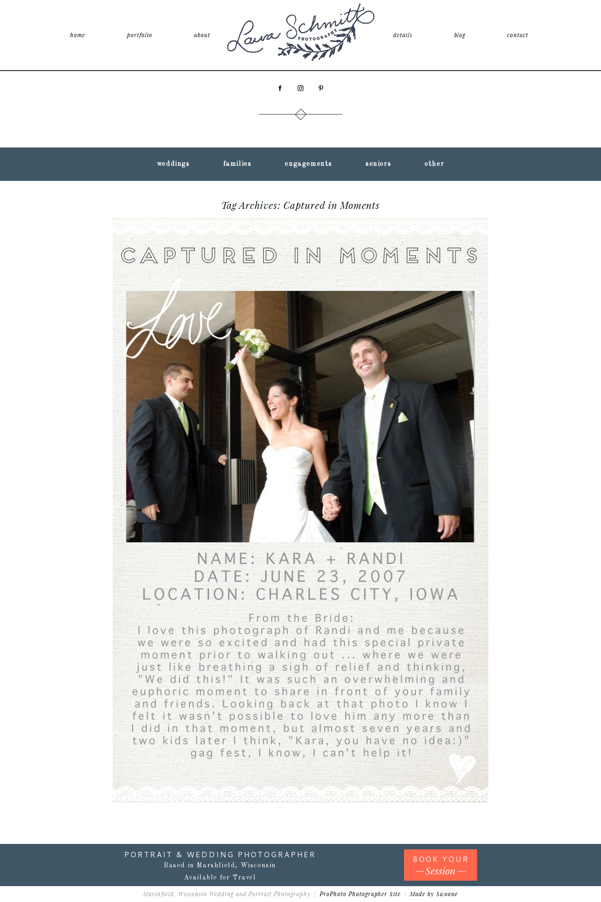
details (402, 35)
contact (517, 35)
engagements (308, 164)
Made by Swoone (434, 894)
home (77, 35)
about (202, 35)
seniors (378, 164)
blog (460, 35)
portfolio (139, 35)
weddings (173, 164)
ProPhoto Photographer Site (360, 894)
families (237, 164)
